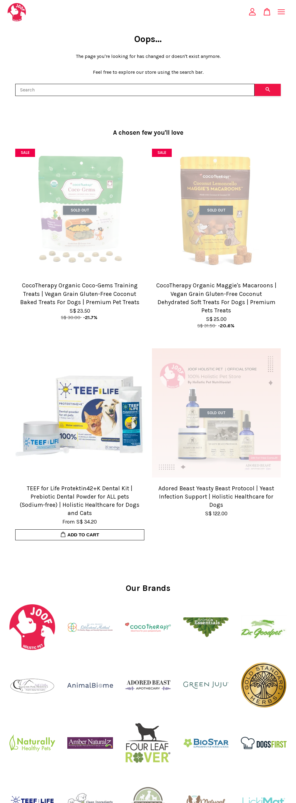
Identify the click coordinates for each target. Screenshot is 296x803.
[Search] (135, 90)
